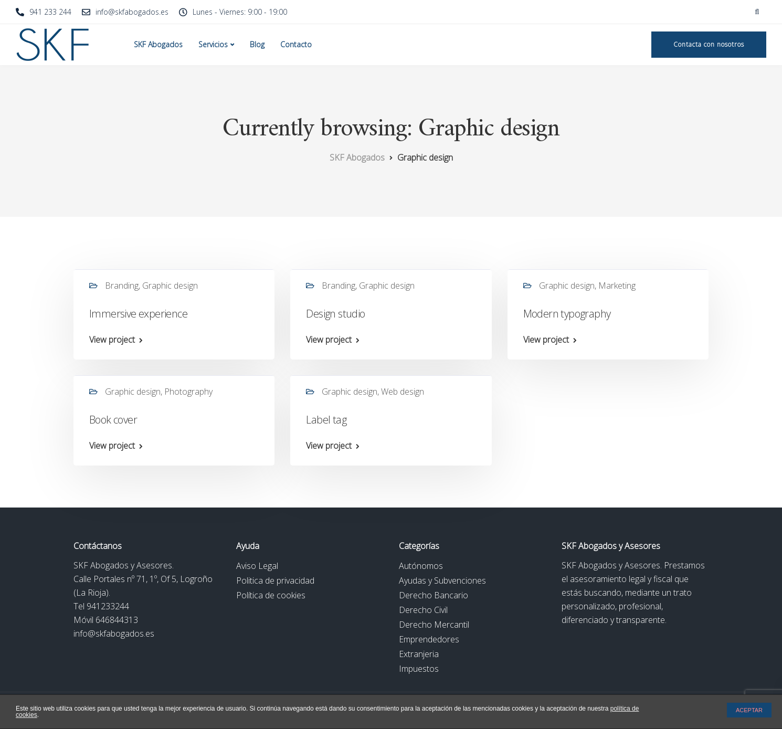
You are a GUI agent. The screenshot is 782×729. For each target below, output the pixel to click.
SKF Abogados (158, 44)
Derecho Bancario (433, 595)
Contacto (296, 44)
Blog (257, 44)
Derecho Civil (423, 610)
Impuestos (419, 668)
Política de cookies (270, 595)
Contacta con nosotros (708, 44)
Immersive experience (138, 314)
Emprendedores (429, 639)
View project (112, 339)
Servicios (213, 44)
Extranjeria (419, 654)
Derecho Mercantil (434, 624)
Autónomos (421, 566)
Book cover (113, 420)
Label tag (326, 420)
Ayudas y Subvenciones (442, 580)
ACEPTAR (749, 710)
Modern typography (567, 314)
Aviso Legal (257, 566)
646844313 (117, 620)
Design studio (335, 314)
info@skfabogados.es (113, 633)
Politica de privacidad (275, 580)
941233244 (108, 606)
